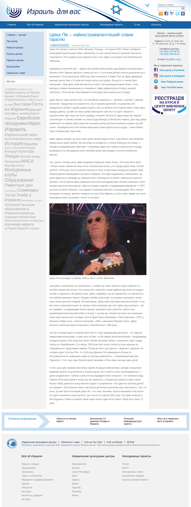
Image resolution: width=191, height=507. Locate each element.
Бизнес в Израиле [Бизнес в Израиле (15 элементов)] (17, 96)
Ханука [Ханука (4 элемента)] (38, 200)
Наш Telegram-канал (172, 81)
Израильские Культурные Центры (39, 442)
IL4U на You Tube (93, 442)
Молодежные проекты (111, 24)
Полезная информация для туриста (132, 421)
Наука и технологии (32, 476)
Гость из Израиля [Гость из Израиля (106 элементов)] (24, 106)
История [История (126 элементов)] (14, 143)
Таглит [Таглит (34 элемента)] (10, 195)
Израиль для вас (41, 10)
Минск (75, 495)
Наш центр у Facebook (172, 70)
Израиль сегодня (30, 464)
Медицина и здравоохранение (37, 479)
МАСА (125, 468)
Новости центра (15, 47)
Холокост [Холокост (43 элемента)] (13, 204)
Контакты (156, 24)
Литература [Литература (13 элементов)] (13, 161)
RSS (132, 442)
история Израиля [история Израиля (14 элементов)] (17, 228)
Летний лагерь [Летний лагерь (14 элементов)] (30, 156)
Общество (27, 487)
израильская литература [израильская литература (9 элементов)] (28, 220)
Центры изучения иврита (135, 479)
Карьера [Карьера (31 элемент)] (31, 144)
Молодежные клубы (132, 472)
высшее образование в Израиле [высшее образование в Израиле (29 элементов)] (20, 209)
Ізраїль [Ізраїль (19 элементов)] (10, 92)
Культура (26, 491)
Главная (11, 24)
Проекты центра (15, 60)
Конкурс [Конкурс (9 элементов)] (30, 147)
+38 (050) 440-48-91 (169, 51)
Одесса (76, 479)
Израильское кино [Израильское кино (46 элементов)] (21, 134)
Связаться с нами (16, 73)
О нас (137, 24)
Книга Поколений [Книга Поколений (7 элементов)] (15, 147)
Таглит (125, 464)
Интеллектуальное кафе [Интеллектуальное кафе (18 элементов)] (23, 139)
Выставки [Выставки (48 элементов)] (22, 104)
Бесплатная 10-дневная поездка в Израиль (99, 421)
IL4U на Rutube (114, 442)
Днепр (75, 483)
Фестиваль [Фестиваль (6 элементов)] (28, 200)
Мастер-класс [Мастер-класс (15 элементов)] (14, 165)
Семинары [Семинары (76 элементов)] (28, 190)
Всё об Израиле (35, 24)
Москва (76, 468)
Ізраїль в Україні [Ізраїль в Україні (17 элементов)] (28, 92)
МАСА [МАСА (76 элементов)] (27, 161)
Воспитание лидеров (133, 476)
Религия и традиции (32, 495)
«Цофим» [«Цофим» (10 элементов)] (11, 89)
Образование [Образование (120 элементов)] (19, 180)
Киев (74, 476)
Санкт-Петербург (81, 472)
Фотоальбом (13, 66)
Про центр (12, 41)
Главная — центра (16, 35)
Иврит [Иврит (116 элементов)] (34, 123)
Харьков (76, 487)
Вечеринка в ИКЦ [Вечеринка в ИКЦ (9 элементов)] (23, 99)
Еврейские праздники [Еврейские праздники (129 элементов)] (22, 120)
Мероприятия (79, 464)
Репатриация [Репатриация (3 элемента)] (11, 191)
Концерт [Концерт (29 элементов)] (11, 151)
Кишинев (76, 491)
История (26, 499)
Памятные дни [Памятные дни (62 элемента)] (19, 185)
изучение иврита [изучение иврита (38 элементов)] (19, 224)
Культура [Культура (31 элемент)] (26, 151)
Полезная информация (22, 418)
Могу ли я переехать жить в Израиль (168, 420)
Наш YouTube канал (172, 87)
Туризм (25, 483)
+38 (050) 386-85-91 (169, 54)
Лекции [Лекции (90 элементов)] (12, 156)
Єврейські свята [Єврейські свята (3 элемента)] (25, 89)
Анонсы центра (15, 54)
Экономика (27, 472)
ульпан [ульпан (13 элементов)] (34, 228)
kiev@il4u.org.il (173, 59)
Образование (28, 468)
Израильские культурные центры (72, 24)
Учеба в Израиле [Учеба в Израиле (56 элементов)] (18, 197)
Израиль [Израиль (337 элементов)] (15, 129)
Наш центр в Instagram (172, 76)
